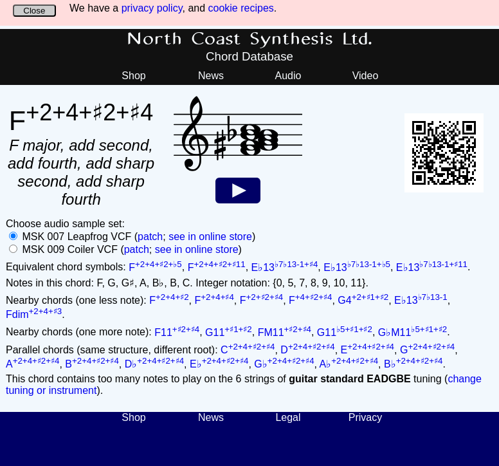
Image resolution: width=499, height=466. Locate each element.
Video (365, 75)
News (211, 75)
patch (150, 236)
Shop (133, 75)
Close (34, 10)
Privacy (365, 417)
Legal (287, 417)
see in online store (210, 236)
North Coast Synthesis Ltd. (250, 39)
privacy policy (152, 8)
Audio (288, 75)
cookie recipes (241, 8)
